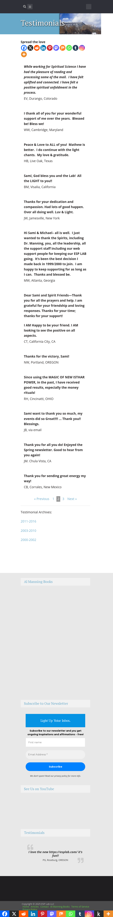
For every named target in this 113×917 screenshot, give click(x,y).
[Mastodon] (56, 48)
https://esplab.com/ (63, 852)
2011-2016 (28, 521)
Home (26, 906)
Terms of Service (80, 906)
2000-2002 (28, 539)
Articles (35, 906)
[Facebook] (24, 48)
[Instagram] (82, 48)
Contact (44, 906)
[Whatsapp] (69, 48)
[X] (30, 48)
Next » (72, 499)
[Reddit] (37, 48)
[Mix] (63, 48)
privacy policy (60, 775)
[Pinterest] (50, 48)
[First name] (55, 742)
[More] (24, 54)
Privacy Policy (30, 909)
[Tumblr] (75, 48)
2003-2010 (28, 530)
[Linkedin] (43, 48)
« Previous (41, 499)
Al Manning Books (60, 906)
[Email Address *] (55, 754)
